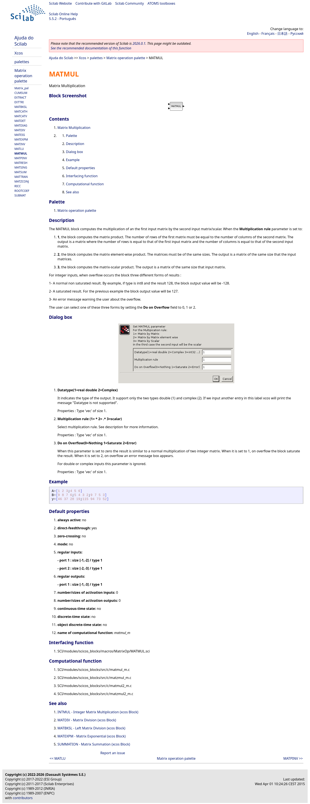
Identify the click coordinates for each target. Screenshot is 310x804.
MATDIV (19, 130)
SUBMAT (20, 195)
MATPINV (20, 158)
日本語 (282, 33)
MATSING (20, 167)
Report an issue (112, 753)
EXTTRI (19, 102)
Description (75, 143)
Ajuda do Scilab (24, 41)
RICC (17, 186)
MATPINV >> (293, 758)
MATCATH (20, 111)
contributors (23, 798)
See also (72, 192)
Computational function (85, 184)
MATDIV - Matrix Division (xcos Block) (86, 720)
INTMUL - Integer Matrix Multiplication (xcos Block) (97, 712)
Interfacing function (82, 176)
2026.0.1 (139, 43)
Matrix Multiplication (73, 127)
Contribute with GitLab (93, 3)
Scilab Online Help (63, 14)
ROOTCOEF (21, 191)
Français (268, 33)
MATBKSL (20, 107)
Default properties (80, 168)
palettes (21, 61)
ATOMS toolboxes (161, 3)
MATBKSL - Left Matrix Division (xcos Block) (91, 728)
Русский (296, 33)
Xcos (18, 53)
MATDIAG (20, 125)
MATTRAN (21, 177)
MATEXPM (21, 139)
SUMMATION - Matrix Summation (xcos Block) (93, 744)
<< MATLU (58, 758)
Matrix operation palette (23, 76)
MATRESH (20, 163)
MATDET (20, 121)
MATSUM (20, 172)
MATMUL (20, 153)
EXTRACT (20, 97)
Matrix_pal (21, 88)
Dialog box (74, 151)
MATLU (19, 149)
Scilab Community (129, 3)
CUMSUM (20, 93)
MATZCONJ (21, 181)
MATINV (19, 144)
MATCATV (20, 116)
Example (73, 159)
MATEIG (19, 135)
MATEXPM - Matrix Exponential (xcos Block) (91, 736)
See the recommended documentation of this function (91, 48)
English (252, 33)
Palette (71, 135)
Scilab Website (60, 3)
